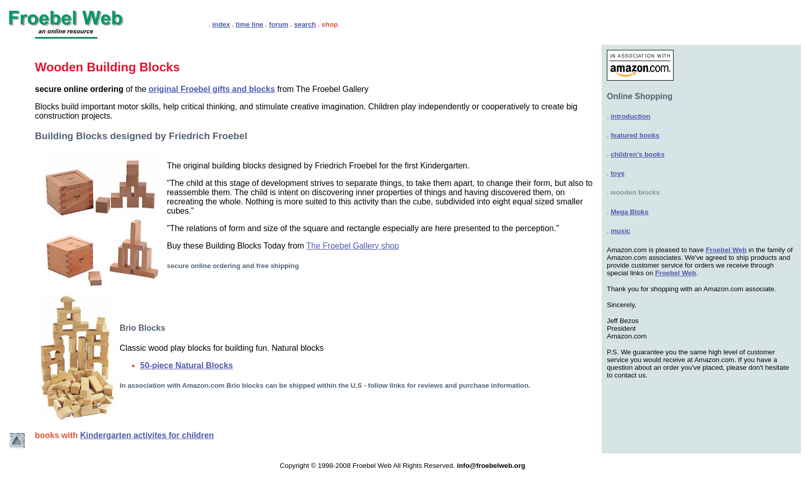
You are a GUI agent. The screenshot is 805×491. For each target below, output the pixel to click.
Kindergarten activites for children (147, 435)
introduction (630, 116)
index (221, 24)
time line (249, 24)
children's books (637, 154)
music (620, 231)
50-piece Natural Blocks (186, 365)
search (305, 24)
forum (279, 24)
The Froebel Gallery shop (352, 245)
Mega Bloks (629, 212)
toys (617, 173)
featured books (634, 135)
